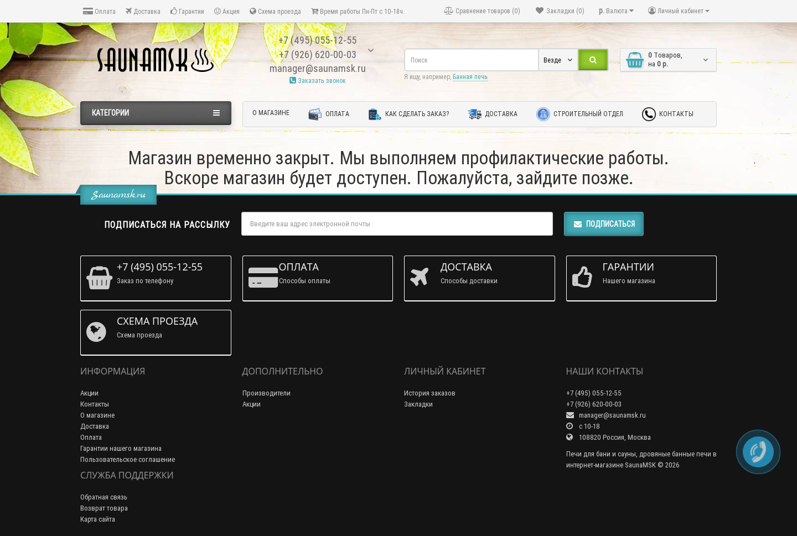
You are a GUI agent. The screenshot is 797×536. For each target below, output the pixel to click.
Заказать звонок (317, 80)
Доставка (143, 11)
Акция (227, 11)
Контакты (668, 114)
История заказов (430, 393)
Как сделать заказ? (408, 114)
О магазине (270, 112)
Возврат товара (104, 508)
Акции (89, 393)
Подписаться (604, 224)
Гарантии (187, 11)
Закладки (418, 404)
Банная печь (470, 76)
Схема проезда (275, 11)
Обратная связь (103, 497)
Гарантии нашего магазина (121, 448)
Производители (266, 393)
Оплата (99, 11)
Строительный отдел (579, 114)
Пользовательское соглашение (127, 459)
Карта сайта (97, 519)
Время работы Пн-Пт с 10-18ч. (358, 11)
